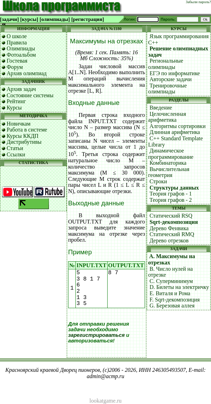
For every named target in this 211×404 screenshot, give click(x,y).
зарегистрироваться (96, 335)
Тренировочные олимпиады (167, 89)
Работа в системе (27, 130)
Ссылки (16, 154)
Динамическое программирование (171, 154)
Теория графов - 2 (171, 200)
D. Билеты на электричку (179, 287)
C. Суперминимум (171, 281)
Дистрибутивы (24, 142)
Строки (158, 181)
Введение (161, 108)
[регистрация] (87, 19)
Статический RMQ (172, 234)
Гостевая (17, 61)
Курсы (14, 108)
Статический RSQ (171, 216)
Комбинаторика (168, 163)
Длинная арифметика (175, 132)
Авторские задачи (171, 79)
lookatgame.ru (105, 401)
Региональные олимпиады (165, 64)
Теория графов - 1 (171, 194)
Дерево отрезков (169, 240)
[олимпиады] (54, 19)
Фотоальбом (21, 55)
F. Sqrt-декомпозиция (175, 300)
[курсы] (29, 19)
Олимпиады (21, 48)
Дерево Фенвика (169, 228)
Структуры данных (174, 188)
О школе (17, 36)
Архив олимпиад (27, 73)
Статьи (15, 148)
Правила (17, 42)
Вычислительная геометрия (168, 172)
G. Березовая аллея (172, 306)
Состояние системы (30, 95)
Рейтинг (16, 101)
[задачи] (9, 19)
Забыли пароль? (198, 2)
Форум (15, 67)
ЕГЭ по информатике (175, 73)
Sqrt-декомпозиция (174, 222)
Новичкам (18, 124)
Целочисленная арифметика (167, 117)
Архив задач (21, 89)
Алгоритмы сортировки (177, 126)
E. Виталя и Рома (170, 293)
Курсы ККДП (22, 136)
